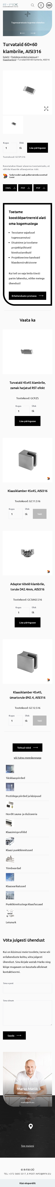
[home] (10, 5)
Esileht (6, 56)
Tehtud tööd (27, 747)
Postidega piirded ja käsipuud (24, 56)
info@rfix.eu (43, 1173)
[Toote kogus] (10, 148)
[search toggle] (32, 5)
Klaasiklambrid (9, 59)
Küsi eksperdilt (28, 1183)
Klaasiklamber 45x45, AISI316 (28, 491)
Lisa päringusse (37, 147)
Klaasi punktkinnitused (19, 850)
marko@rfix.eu (27, 1102)
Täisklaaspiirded (15, 777)
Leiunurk (11, 922)
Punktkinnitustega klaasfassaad (24, 904)
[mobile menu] (49, 5)
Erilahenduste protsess (27, 295)
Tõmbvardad (13, 868)
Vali (40, 513)
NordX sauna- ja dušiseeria (21, 813)
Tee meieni (27, 1145)
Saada (14, 1035)
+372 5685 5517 (27, 1098)
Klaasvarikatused (16, 886)
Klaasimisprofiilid (16, 831)
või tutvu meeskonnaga (27, 757)
